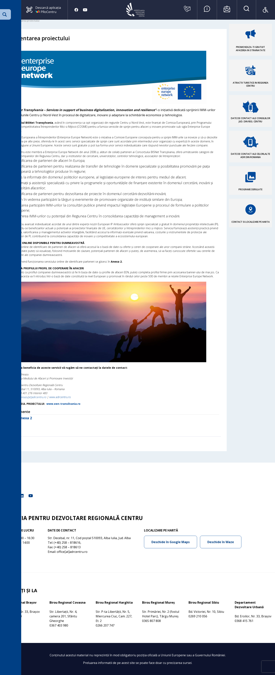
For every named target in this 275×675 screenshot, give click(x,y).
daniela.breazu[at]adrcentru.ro (28, 397)
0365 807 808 (151, 621)
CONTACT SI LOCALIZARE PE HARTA (250, 221)
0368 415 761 (244, 621)
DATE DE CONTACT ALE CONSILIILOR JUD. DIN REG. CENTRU (250, 120)
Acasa (6, 20)
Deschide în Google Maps (170, 542)
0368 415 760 (12, 616)
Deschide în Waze (220, 542)
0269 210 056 (197, 616)
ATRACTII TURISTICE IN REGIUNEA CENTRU (250, 84)
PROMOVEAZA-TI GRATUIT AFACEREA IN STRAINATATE (250, 48)
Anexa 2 (25, 418)
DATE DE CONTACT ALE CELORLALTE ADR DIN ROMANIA (250, 155)
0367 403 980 (58, 625)
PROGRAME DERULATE (250, 189)
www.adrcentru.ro (60, 397)
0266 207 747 (105, 625)
